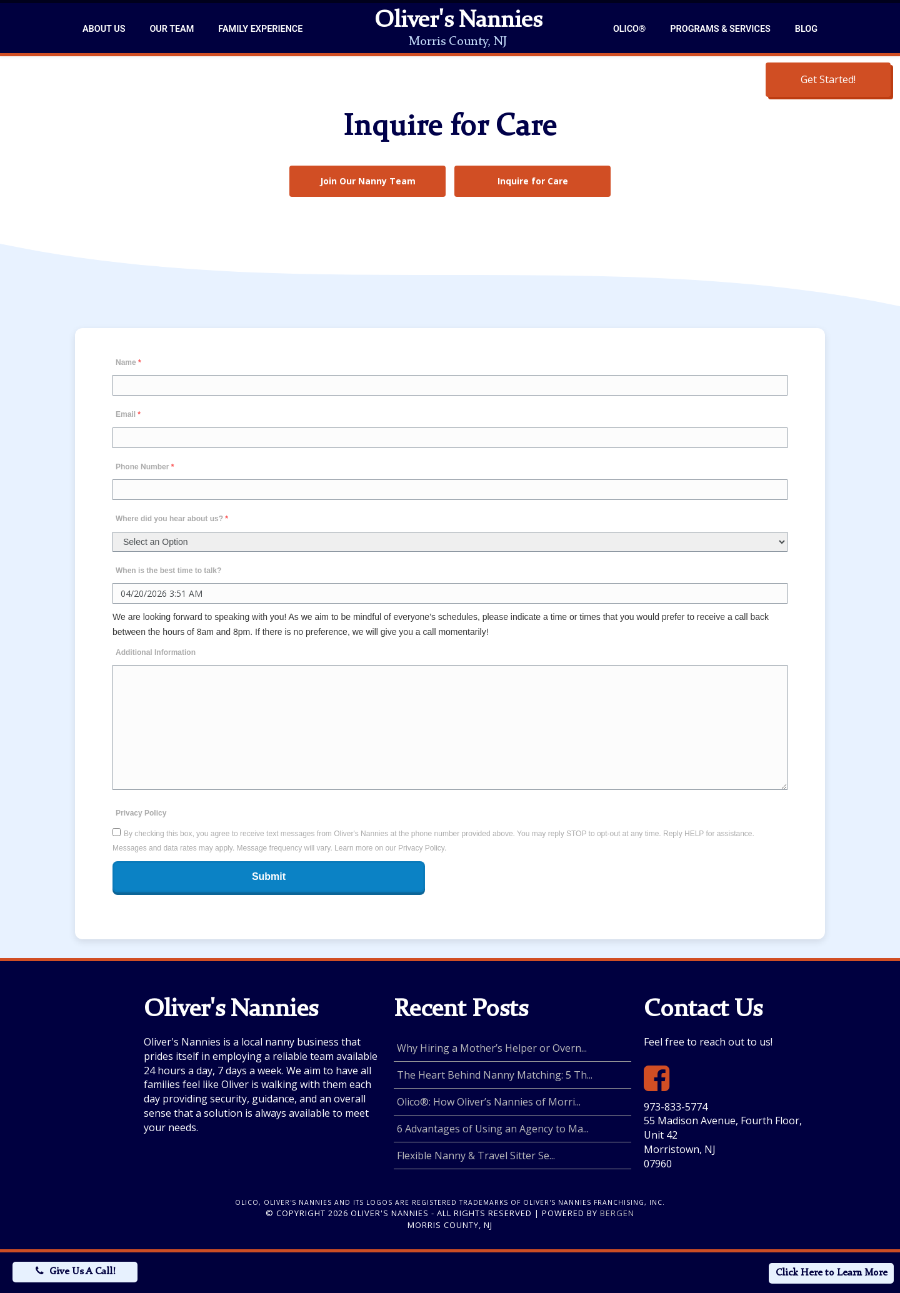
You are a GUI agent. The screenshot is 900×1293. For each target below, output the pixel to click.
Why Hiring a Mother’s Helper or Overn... (492, 1048)
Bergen (617, 1213)
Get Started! (828, 79)
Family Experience (260, 29)
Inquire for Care (533, 181)
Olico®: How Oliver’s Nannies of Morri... (489, 1102)
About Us (103, 29)
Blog (806, 29)
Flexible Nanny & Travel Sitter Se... (476, 1155)
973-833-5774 (676, 1107)
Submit (269, 876)
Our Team (171, 29)
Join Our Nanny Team (368, 181)
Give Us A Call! (82, 1272)
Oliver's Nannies (458, 21)
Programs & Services (720, 29)
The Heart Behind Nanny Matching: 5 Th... (494, 1075)
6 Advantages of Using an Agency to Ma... (493, 1129)
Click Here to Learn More (832, 1273)
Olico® (629, 29)
